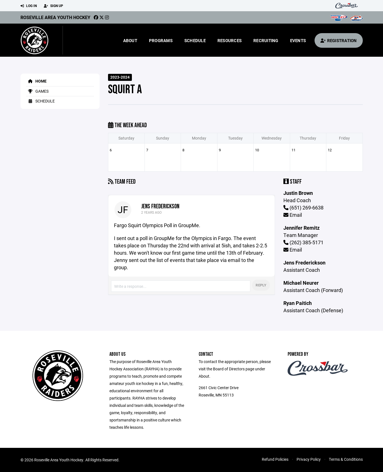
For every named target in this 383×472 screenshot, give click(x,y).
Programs (161, 40)
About (130, 40)
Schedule (195, 40)
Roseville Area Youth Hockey (55, 17)
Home (36, 81)
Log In (28, 5)
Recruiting (265, 40)
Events (298, 40)
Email (292, 214)
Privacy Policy (309, 459)
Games (37, 91)
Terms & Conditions (346, 459)
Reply (261, 285)
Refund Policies (275, 459)
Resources (229, 40)
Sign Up (53, 5)
